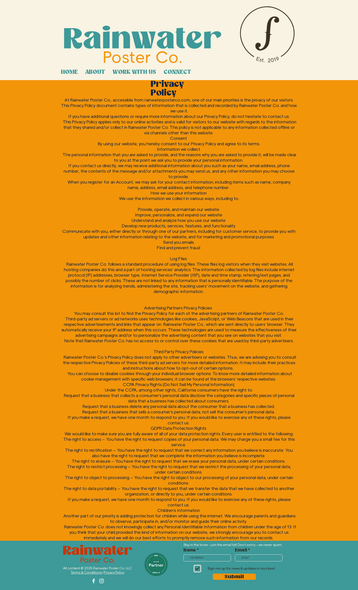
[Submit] (234, 577)
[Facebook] (93, 581)
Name (189, 550)
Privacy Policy (114, 572)
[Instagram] (101, 581)
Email (241, 550)
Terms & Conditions (86, 572)
